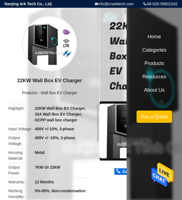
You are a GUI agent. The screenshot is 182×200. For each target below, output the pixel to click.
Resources (154, 76)
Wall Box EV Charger (59, 93)
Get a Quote (154, 116)
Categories (154, 50)
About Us (154, 90)
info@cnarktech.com (116, 4)
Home (154, 36)
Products (29, 93)
